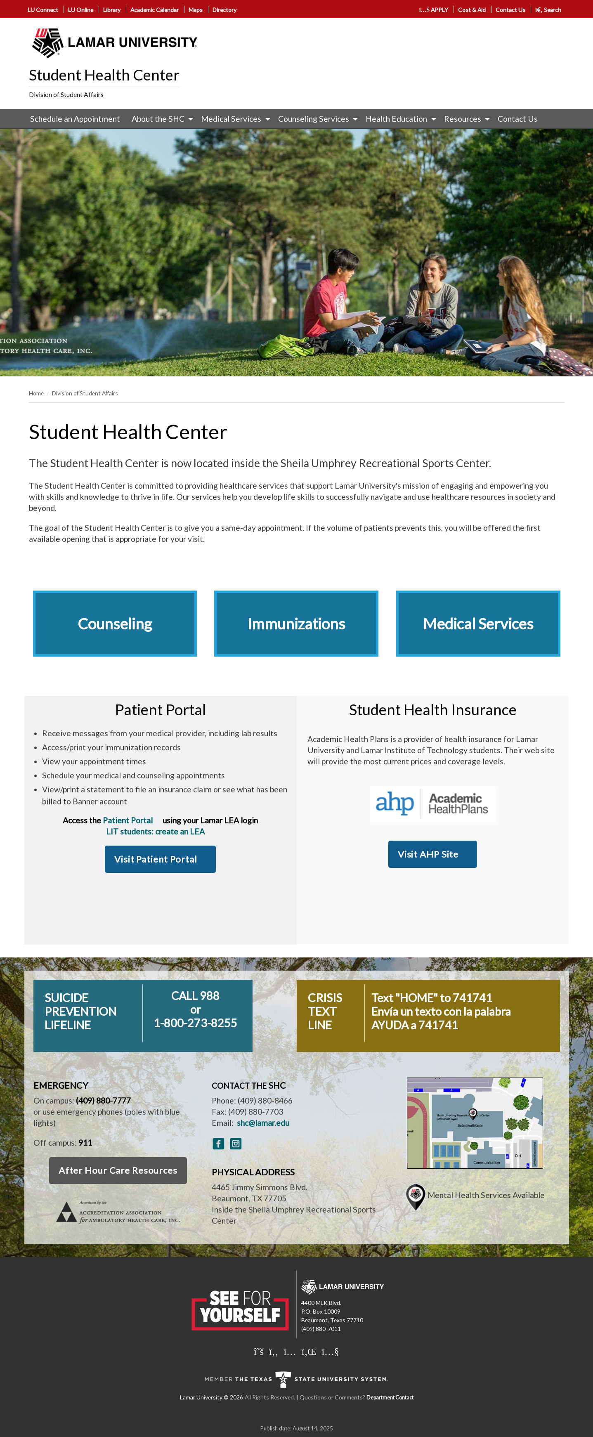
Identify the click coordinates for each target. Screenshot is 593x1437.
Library (111, 9)
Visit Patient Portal (155, 859)
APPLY (434, 9)
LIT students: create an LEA (156, 831)
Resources (462, 118)
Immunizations (296, 624)
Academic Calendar (154, 9)
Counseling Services (313, 118)
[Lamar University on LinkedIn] (309, 1351)
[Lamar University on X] (258, 1351)
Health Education (396, 118)
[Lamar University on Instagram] (290, 1351)
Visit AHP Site (428, 854)
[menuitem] (75, 119)
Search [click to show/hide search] (548, 9)
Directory (224, 9)
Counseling (115, 624)
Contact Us (510, 9)
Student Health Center (104, 75)
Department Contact (389, 1397)
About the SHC (158, 118)
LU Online (80, 9)
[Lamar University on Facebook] (273, 1351)
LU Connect (43, 9)
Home (36, 393)
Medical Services (231, 118)
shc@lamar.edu (263, 1122)
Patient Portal (128, 820)
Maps (196, 9)
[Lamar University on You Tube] (330, 1351)
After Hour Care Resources (118, 1170)
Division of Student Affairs (66, 94)
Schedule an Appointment (75, 118)
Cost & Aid (472, 9)
